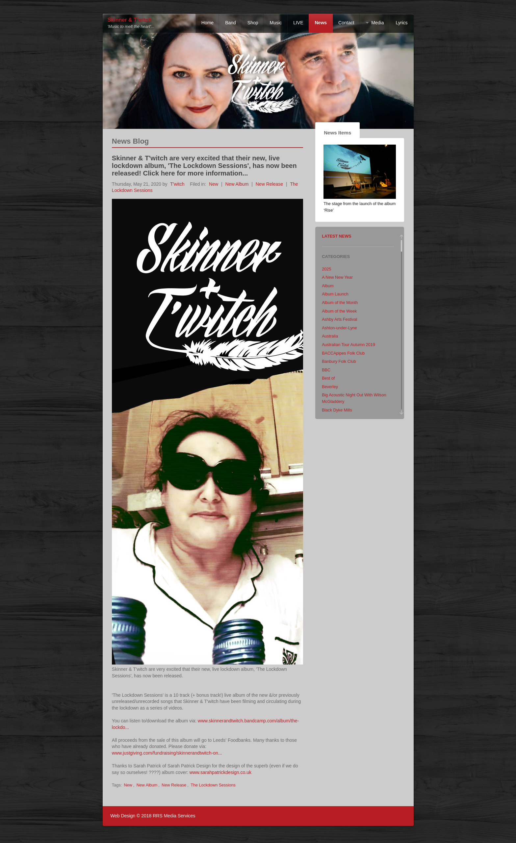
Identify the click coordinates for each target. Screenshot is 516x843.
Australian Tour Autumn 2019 (348, 344)
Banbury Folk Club (339, 361)
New (213, 184)
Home (207, 22)
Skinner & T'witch (130, 20)
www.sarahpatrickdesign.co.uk (220, 772)
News (321, 22)
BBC (326, 370)
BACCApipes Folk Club (343, 353)
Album (328, 286)
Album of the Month (340, 302)
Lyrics (401, 22)
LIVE (298, 22)
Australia (330, 336)
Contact (346, 22)
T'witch (177, 184)
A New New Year (337, 277)
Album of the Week (339, 311)
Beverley (330, 387)
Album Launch (335, 294)
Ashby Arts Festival (339, 319)
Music (276, 22)
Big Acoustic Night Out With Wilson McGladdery (354, 398)
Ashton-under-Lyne (339, 328)
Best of (328, 378)
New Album (237, 184)
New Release (269, 184)
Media (377, 22)
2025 (326, 269)
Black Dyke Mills (337, 410)
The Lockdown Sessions (213, 785)
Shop (252, 22)
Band (230, 22)
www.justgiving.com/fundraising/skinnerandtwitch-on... (167, 753)
